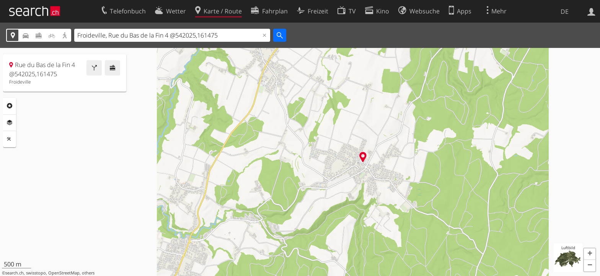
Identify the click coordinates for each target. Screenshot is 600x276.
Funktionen (9, 139)
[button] (589, 254)
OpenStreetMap (64, 273)
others (88, 273)
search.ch (14, 273)
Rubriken (9, 106)
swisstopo (36, 273)
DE (565, 11)
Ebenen (9, 123)
